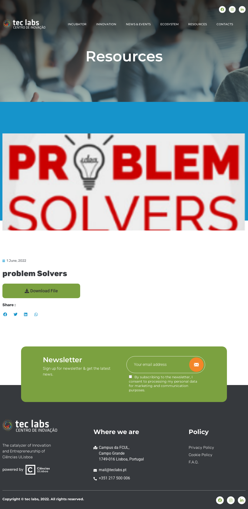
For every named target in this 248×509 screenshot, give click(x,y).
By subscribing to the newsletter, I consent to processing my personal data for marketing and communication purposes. (163, 384)
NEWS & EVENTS (138, 24)
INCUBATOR (77, 24)
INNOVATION (106, 24)
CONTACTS (225, 24)
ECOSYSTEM (169, 24)
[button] (41, 291)
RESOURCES (197, 24)
